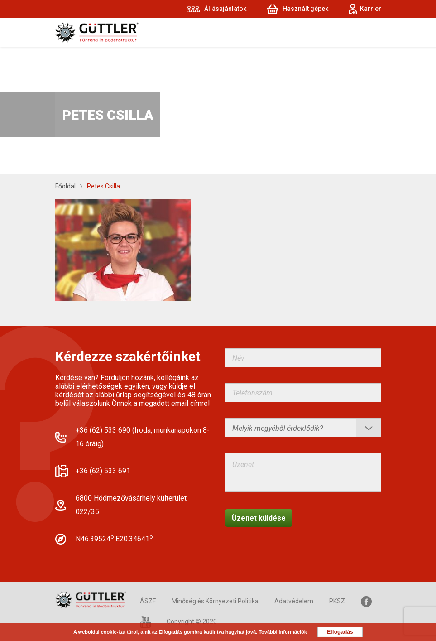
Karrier (370, 8)
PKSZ (337, 601)
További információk (283, 632)
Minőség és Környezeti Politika (215, 601)
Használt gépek (305, 8)
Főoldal (65, 186)
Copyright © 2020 (192, 621)
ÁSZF (148, 601)
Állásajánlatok (225, 8)
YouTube (145, 622)
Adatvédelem (293, 601)
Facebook (366, 601)
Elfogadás (340, 632)
